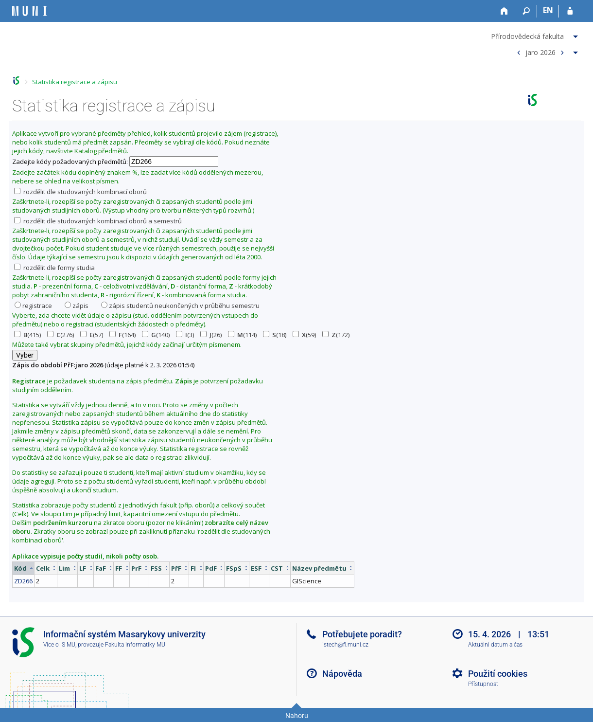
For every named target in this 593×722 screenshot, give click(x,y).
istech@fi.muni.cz (345, 644)
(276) (60, 334)
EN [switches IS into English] (548, 10)
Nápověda (342, 673)
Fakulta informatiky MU (135, 644)
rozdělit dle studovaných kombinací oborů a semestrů (98, 221)
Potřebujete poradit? (362, 634)
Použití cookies (497, 673)
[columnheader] (24, 568)
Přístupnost (483, 684)
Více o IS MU (59, 644)
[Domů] (504, 11)
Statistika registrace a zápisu (74, 81)
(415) (27, 334)
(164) (122, 334)
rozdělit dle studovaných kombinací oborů (80, 191)
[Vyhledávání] (526, 11)
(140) (156, 334)
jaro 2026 (540, 52)
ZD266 (23, 581)
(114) (242, 334)
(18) (274, 334)
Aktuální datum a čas (495, 644)
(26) (211, 334)
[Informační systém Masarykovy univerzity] (29, 11)
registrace (33, 305)
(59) (304, 334)
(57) (91, 334)
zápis (76, 305)
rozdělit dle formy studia (54, 267)
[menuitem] (535, 34)
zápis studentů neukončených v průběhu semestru (180, 305)
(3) (185, 334)
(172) (335, 334)
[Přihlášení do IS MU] (570, 11)
